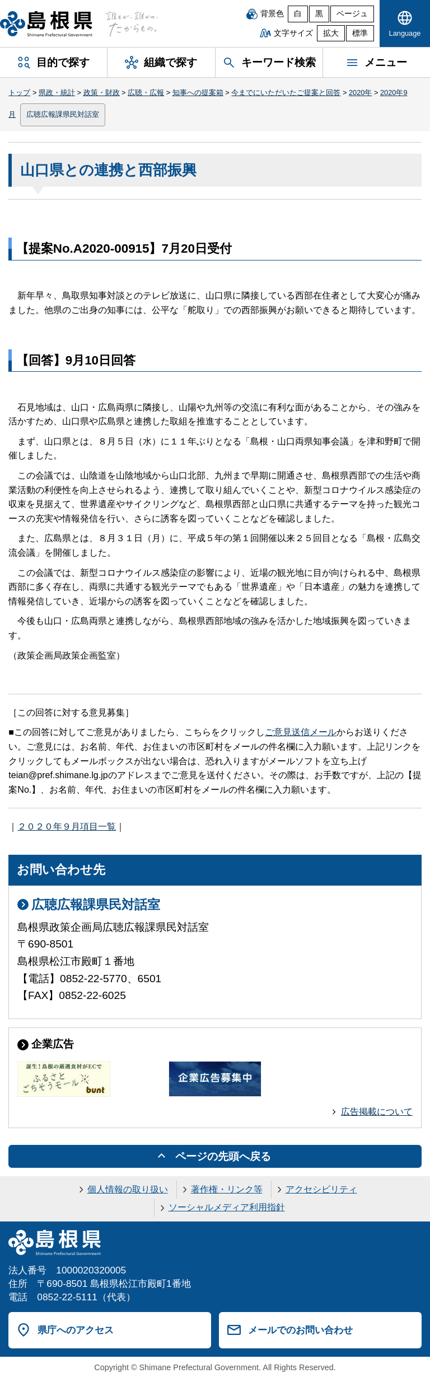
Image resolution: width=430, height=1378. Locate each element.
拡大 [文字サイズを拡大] (331, 33)
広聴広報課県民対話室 (62, 114)
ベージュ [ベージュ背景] (352, 14)
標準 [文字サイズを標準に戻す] (360, 33)
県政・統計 (57, 92)
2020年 (360, 92)
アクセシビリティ (321, 1189)
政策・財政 (101, 92)
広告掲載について (377, 1111)
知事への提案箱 (197, 92)
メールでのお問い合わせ (300, 1330)
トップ (19, 92)
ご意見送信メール (300, 732)
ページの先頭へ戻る (223, 1156)
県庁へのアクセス (76, 1330)
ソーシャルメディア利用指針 (227, 1207)
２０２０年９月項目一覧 (66, 826)
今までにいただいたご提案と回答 (285, 92)
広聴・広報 (146, 92)
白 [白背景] (298, 14)
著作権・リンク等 (227, 1189)
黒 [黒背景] (319, 14)
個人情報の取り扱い (127, 1189)
